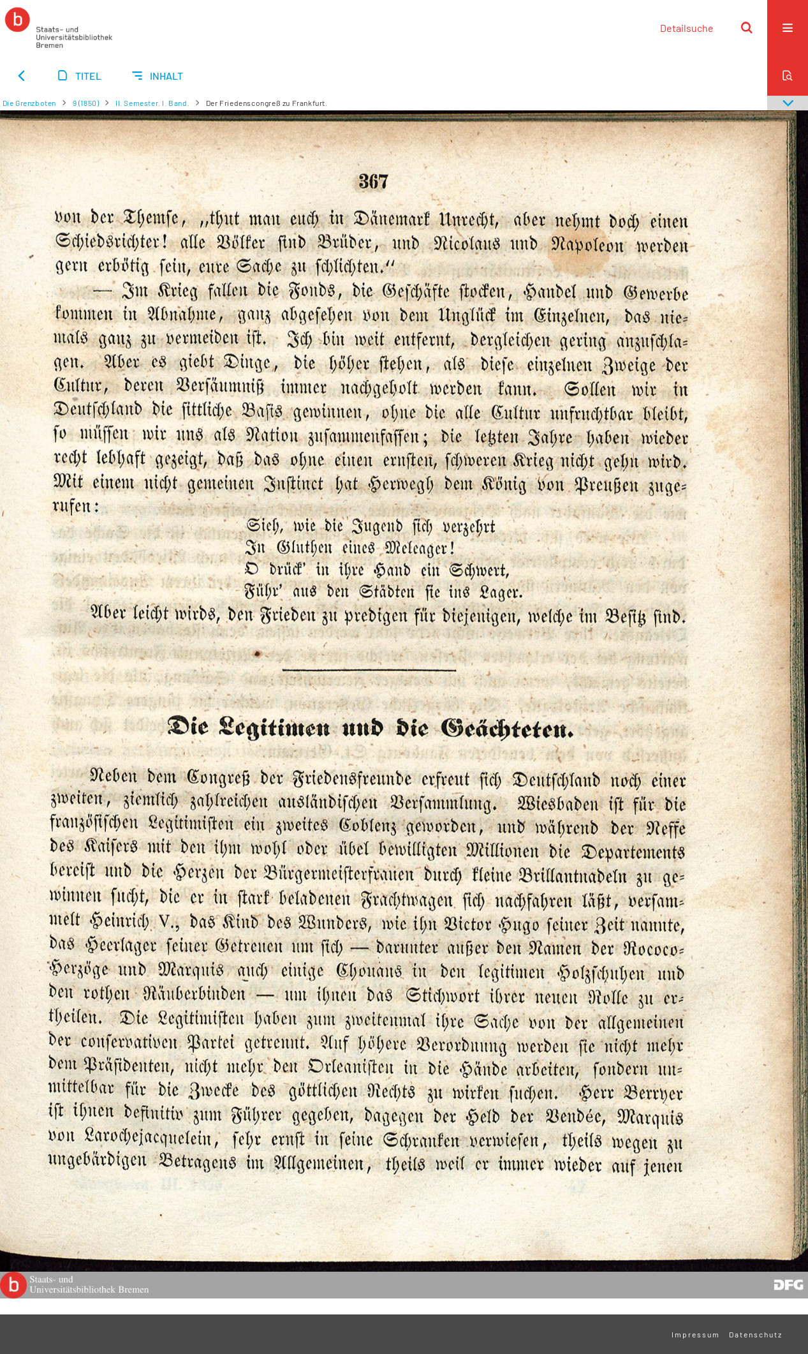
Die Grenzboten (29, 102)
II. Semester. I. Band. (152, 102)
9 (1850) (86, 102)
